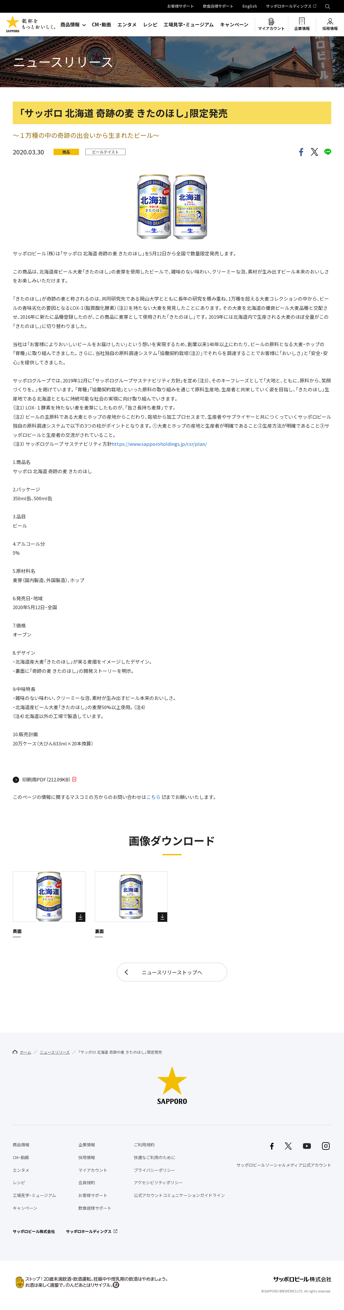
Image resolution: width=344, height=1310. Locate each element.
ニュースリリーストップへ (172, 972)
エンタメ (127, 24)
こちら (153, 797)
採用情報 (330, 28)
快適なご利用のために (154, 1157)
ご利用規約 (144, 1145)
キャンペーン (234, 24)
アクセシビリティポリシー (158, 1182)
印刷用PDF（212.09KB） (46, 780)
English (249, 6)
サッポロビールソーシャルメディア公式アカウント (283, 1165)
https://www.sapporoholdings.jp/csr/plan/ (159, 443)
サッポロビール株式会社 (34, 1231)
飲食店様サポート (218, 6)
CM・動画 (101, 24)
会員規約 (86, 1182)
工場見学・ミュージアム (189, 24)
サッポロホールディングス (289, 6)
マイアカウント (271, 28)
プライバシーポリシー (154, 1170)
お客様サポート (180, 6)
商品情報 (70, 24)
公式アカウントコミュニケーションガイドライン (179, 1195)
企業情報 (302, 28)
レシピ (150, 24)
